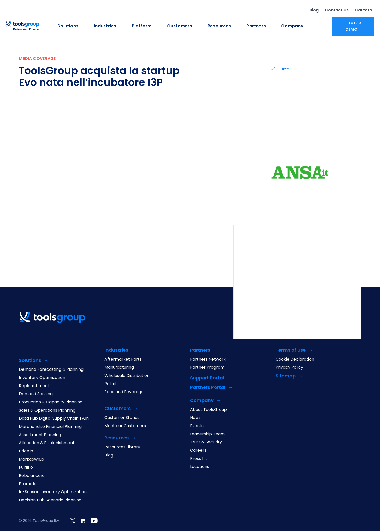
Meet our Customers (125, 425)
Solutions (67, 26)
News (195, 417)
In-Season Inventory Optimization (53, 492)
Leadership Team (207, 434)
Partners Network (208, 359)
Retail (110, 383)
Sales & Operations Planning (47, 410)
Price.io (26, 451)
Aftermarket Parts (123, 359)
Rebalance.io (32, 475)
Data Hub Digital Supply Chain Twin (54, 418)
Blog (314, 10)
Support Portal (207, 378)
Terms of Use (291, 350)
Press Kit (198, 458)
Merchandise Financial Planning (50, 426)
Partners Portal (207, 387)
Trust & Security (206, 442)
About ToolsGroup (208, 409)
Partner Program (207, 367)
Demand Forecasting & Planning (51, 369)
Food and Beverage (124, 391)
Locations (199, 466)
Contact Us (337, 10)
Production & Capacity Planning (50, 402)
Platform (142, 26)
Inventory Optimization (42, 377)
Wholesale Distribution (126, 375)
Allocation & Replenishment (47, 443)
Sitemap (286, 376)
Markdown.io (31, 459)
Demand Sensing (36, 394)
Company (292, 26)
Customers (179, 26)
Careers (363, 10)
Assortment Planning (40, 434)
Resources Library (122, 447)
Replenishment (34, 385)
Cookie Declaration (295, 359)
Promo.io (28, 483)
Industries (105, 26)
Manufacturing (119, 367)
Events (197, 425)
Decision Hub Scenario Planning (50, 500)
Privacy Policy (289, 367)
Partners (256, 26)
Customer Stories (121, 417)
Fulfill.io (26, 467)
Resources (219, 26)
